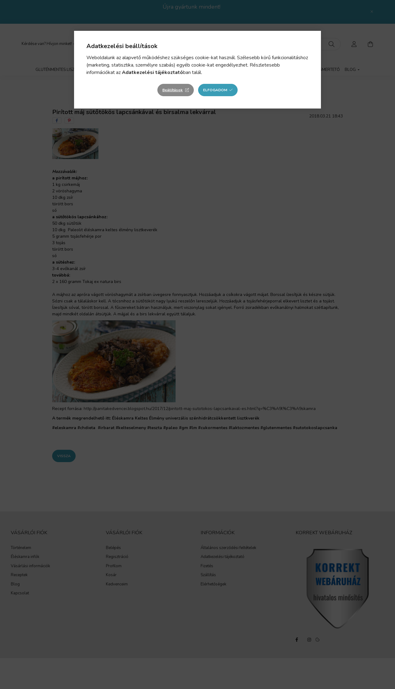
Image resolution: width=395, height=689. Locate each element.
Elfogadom (215, 90)
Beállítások (172, 90)
